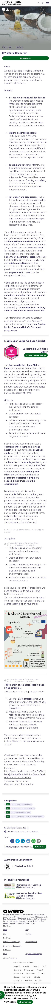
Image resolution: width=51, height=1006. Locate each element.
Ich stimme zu (25, 1002)
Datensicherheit (31, 942)
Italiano (41, 973)
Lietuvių (26, 966)
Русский (40, 970)
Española (17, 970)
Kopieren (39, 846)
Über (5, 930)
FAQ (5, 934)
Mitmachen (25, 58)
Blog (27, 930)
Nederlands (28, 970)
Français (38, 980)
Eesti (45, 966)
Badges (19, 47)
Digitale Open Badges (34, 954)
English (17, 966)
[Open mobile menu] (47, 3)
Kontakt (29, 934)
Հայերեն (18, 980)
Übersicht (6, 47)
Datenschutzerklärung (11, 942)
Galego (16, 977)
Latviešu (37, 977)
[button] (12, 841)
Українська (30, 973)
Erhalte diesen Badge (36, 355)
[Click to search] (39, 3)
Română (28, 980)
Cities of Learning (10, 958)
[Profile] (43, 3)
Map (5, 954)
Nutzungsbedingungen (12, 946)
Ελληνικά (26, 977)
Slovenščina (18, 973)
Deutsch (36, 966)
